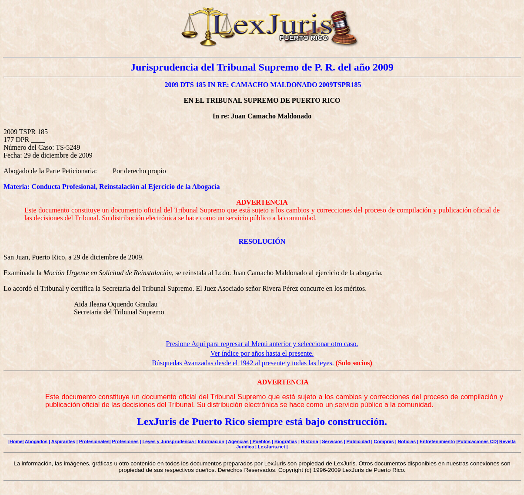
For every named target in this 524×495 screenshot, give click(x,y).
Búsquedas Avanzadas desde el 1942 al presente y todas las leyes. (243, 363)
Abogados (36, 441)
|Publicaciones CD (476, 441)
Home (16, 441)
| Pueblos (260, 441)
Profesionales (94, 441)
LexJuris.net (271, 446)
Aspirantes (63, 441)
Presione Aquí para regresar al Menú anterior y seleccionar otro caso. (262, 343)
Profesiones (125, 441)
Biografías (285, 441)
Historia (309, 441)
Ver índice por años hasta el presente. (262, 353)
